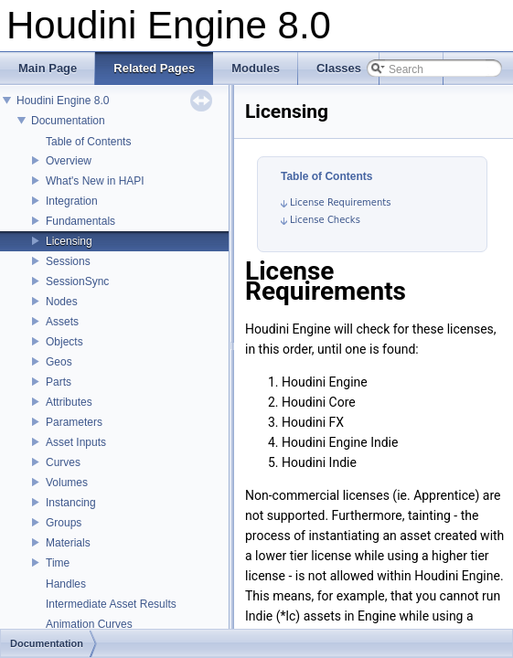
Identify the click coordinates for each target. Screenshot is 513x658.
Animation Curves (89, 624)
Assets (62, 321)
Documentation (68, 120)
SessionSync (77, 281)
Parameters (74, 422)
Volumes (67, 482)
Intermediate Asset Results (111, 604)
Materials (68, 542)
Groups (63, 522)
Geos (59, 362)
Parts (58, 382)
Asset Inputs (76, 442)
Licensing (69, 241)
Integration (72, 201)
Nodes (62, 301)
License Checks (325, 220)
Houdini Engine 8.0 (62, 100)
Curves (63, 462)
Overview (68, 160)
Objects (64, 341)
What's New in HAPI (95, 181)
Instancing (71, 502)
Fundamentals (80, 221)
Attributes (69, 402)
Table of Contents (88, 141)
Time (57, 563)
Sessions (68, 261)
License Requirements (340, 202)
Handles (66, 584)
